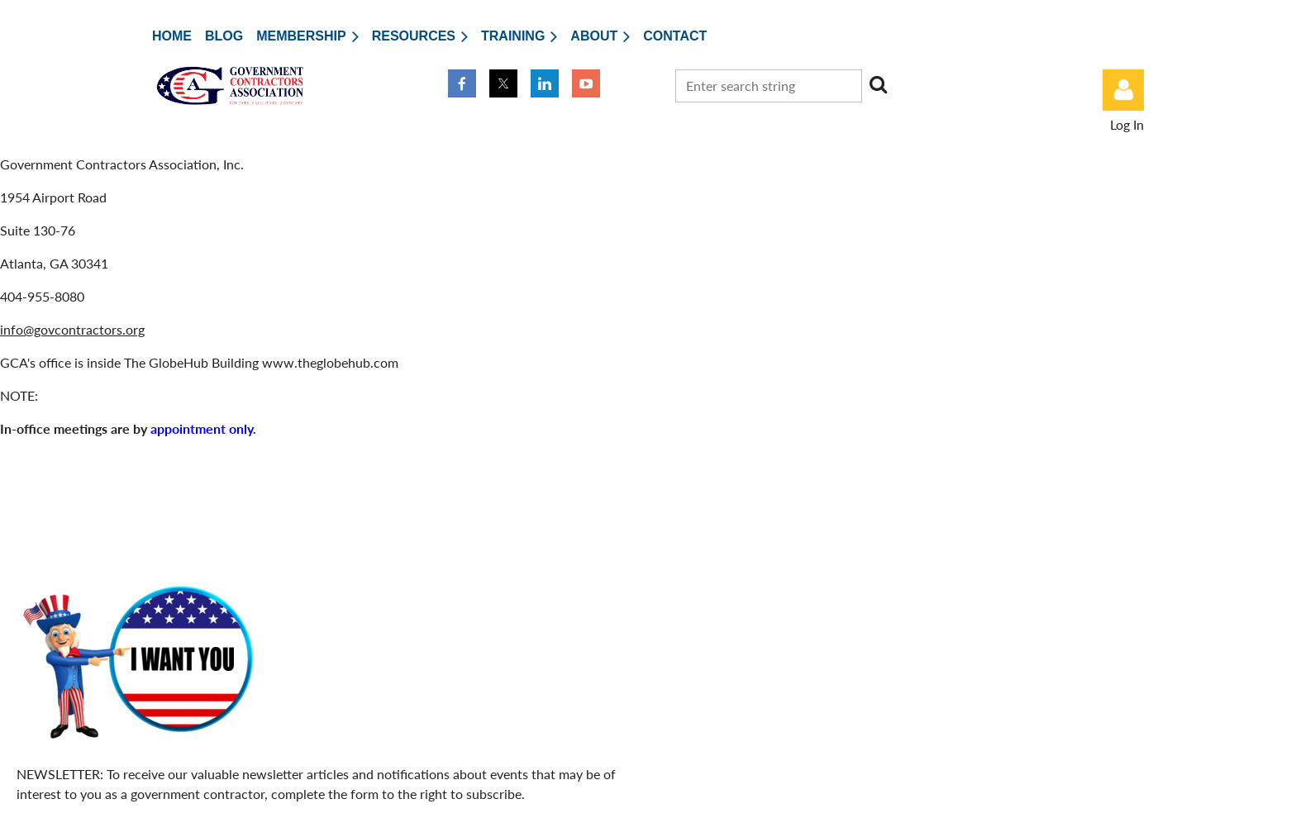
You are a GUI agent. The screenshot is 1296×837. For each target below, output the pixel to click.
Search (878, 84)
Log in (1123, 90)
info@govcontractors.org (72, 329)
